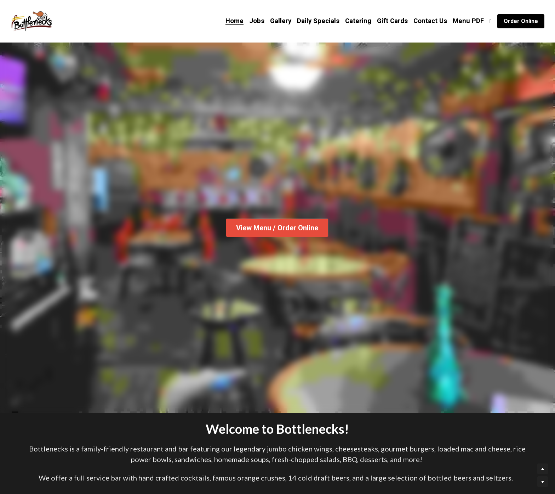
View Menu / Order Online (277, 228)
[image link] (31, 21)
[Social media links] (491, 21)
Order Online (521, 21)
